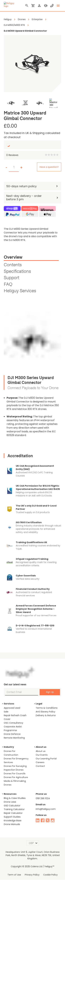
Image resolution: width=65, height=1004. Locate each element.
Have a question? (49, 167)
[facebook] (42, 820)
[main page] (10, 4)
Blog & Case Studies (15, 798)
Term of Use (14, 874)
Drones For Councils (14, 773)
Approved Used (12, 707)
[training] (45, 5)
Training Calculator (14, 809)
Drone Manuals (12, 824)
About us (40, 751)
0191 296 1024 (43, 798)
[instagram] (53, 820)
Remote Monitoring (14, 737)
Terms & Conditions (46, 707)
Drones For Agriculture (16, 777)
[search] (27, 5)
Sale (6, 711)
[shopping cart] (33, 5)
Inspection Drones (13, 769)
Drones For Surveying (15, 766)
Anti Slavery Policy (45, 711)
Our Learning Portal (46, 758)
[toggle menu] (58, 5)
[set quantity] (14, 167)
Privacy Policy (32, 874)
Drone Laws (10, 801)
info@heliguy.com (46, 809)
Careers (40, 762)
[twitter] (47, 820)
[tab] (31, 257)
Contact (40, 766)
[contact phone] (52, 5)
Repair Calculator (13, 813)
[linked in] (37, 820)
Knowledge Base (12, 820)
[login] (39, 5)
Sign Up (50, 692)
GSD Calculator (12, 805)
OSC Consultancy (13, 722)
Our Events (42, 754)
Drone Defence (12, 734)
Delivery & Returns (46, 715)
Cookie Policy (50, 874)
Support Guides (12, 816)
